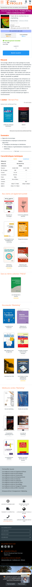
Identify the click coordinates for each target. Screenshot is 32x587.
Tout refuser (21, 584)
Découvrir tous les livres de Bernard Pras (20, 130)
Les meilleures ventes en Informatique (12, 473)
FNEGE (20, 165)
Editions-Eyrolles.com (6, 560)
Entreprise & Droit (6, 491)
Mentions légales (5, 564)
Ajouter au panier (16, 53)
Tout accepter (11, 584)
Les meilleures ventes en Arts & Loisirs (12, 482)
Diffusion (23, 560)
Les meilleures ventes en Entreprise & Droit (13, 477)
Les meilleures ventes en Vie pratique (12, 484)
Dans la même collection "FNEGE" (13, 274)
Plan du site (26, 564)
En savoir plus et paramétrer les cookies (18, 579)
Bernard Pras (14, 20)
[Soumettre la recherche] (30, 7)
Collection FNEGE (23, 20)
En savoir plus (27, 102)
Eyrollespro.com (16, 560)
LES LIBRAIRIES (16, 531)
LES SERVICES (16, 537)
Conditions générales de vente (16, 564)
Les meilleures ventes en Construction (12, 475)
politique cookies (16, 577)
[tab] (8, 35)
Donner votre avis (15, 26)
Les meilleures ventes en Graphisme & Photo (14, 471)
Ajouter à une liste (16, 31)
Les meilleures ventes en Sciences (11, 479)
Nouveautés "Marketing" (11, 305)
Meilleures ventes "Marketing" (13, 388)
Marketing (24, 491)
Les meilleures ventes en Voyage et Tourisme (14, 486)
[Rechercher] (14, 7)
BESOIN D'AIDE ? (16, 534)
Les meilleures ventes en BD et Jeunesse (13, 488)
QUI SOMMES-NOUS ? (6, 527)
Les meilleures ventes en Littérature (11, 480)
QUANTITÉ (16, 46)
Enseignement (16, 491)
